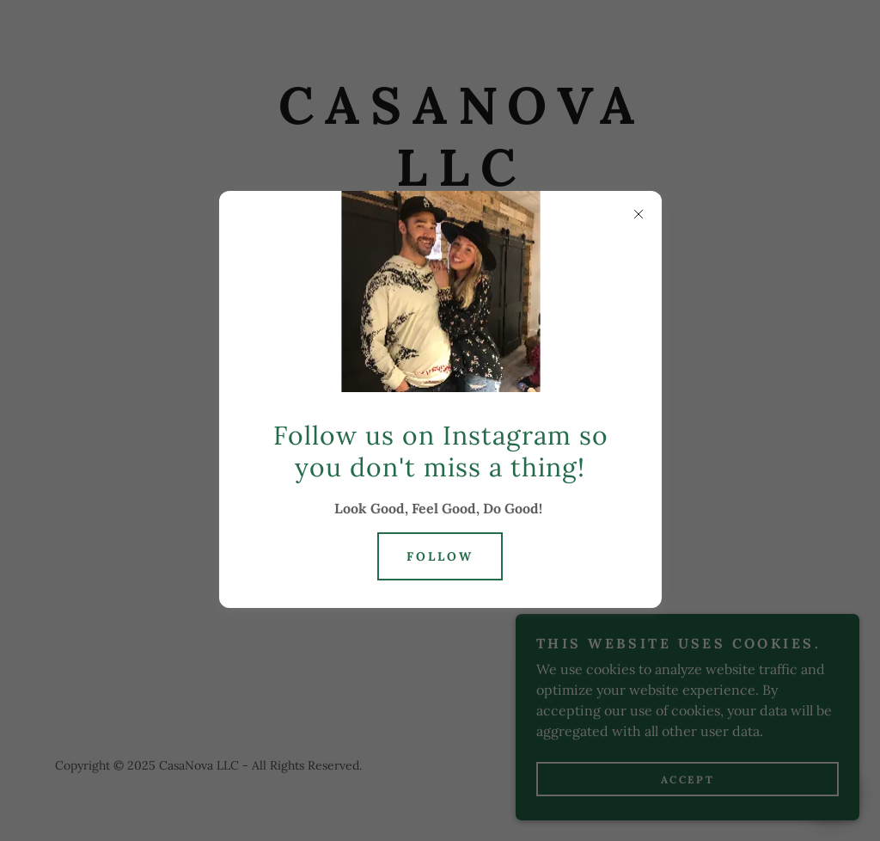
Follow (440, 556)
